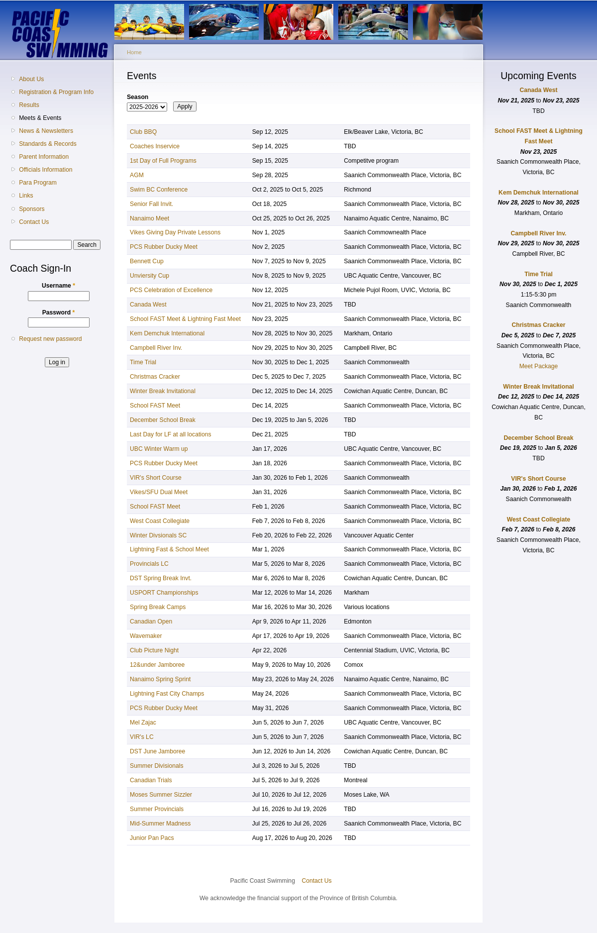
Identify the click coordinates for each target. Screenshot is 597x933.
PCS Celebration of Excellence (171, 290)
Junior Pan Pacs (152, 837)
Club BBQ (143, 131)
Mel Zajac (143, 722)
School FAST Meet (155, 405)
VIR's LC (142, 736)
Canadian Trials (151, 780)
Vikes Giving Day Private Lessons (175, 232)
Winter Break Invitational (163, 391)
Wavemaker (146, 635)
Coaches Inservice (155, 146)
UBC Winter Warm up (159, 448)
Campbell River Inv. (156, 347)
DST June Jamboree (157, 751)
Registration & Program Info (56, 92)
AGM (137, 175)
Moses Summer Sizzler (161, 794)
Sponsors (31, 209)
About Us (31, 79)
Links (26, 195)
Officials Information (45, 169)
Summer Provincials (157, 809)
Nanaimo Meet (149, 218)
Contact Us (34, 221)
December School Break (163, 419)
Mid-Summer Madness (160, 823)
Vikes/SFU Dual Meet (159, 492)
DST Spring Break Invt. (161, 578)
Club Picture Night (154, 650)
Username (58, 285)
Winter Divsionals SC (158, 535)
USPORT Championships (164, 592)
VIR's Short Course (156, 477)
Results (29, 105)
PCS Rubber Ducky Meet (164, 246)
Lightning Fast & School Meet (169, 549)
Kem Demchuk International (167, 333)
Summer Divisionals (156, 765)
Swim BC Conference (159, 189)
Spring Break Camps (158, 607)
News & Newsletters (46, 130)
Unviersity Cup (149, 275)
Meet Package (538, 366)
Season (137, 97)
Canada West (148, 304)
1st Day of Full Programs (163, 160)
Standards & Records (48, 143)
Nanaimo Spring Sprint (160, 679)
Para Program (38, 182)
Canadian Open (151, 621)
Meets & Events (40, 117)
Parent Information (44, 156)
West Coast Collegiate (160, 521)
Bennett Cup (147, 261)
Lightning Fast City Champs (167, 693)
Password (58, 312)
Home (134, 52)
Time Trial (143, 362)
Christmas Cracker (155, 376)
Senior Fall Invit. (151, 204)
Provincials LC (149, 563)
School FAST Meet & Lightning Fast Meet (185, 318)
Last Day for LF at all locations (170, 434)
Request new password (50, 338)
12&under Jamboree (157, 664)
